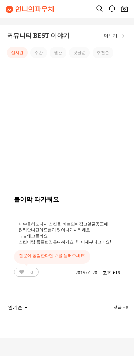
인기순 (17, 307)
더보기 (115, 36)
